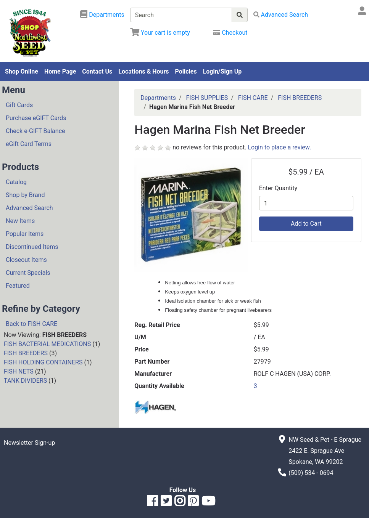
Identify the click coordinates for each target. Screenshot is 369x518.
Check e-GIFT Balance (35, 131)
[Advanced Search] (280, 14)
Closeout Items (26, 259)
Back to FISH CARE (31, 323)
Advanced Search (29, 208)
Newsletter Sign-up (29, 442)
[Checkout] (230, 32)
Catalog (16, 182)
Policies (186, 71)
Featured (18, 285)
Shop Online (21, 71)
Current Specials (28, 272)
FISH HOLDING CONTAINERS (43, 362)
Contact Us (97, 71)
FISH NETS (19, 371)
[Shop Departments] (102, 14)
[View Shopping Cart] (160, 32)
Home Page (60, 71)
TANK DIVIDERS (25, 380)
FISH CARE (253, 97)
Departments (158, 97)
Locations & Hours (143, 71)
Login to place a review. (279, 147)
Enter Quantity (278, 188)
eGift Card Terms (29, 144)
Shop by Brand (25, 195)
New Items (20, 221)
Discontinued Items (32, 246)
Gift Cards (19, 105)
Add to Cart (306, 223)
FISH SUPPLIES (207, 97)
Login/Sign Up (222, 71)
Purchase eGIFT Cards (36, 118)
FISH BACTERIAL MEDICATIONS (47, 344)
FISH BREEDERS (26, 353)
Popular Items (25, 233)
